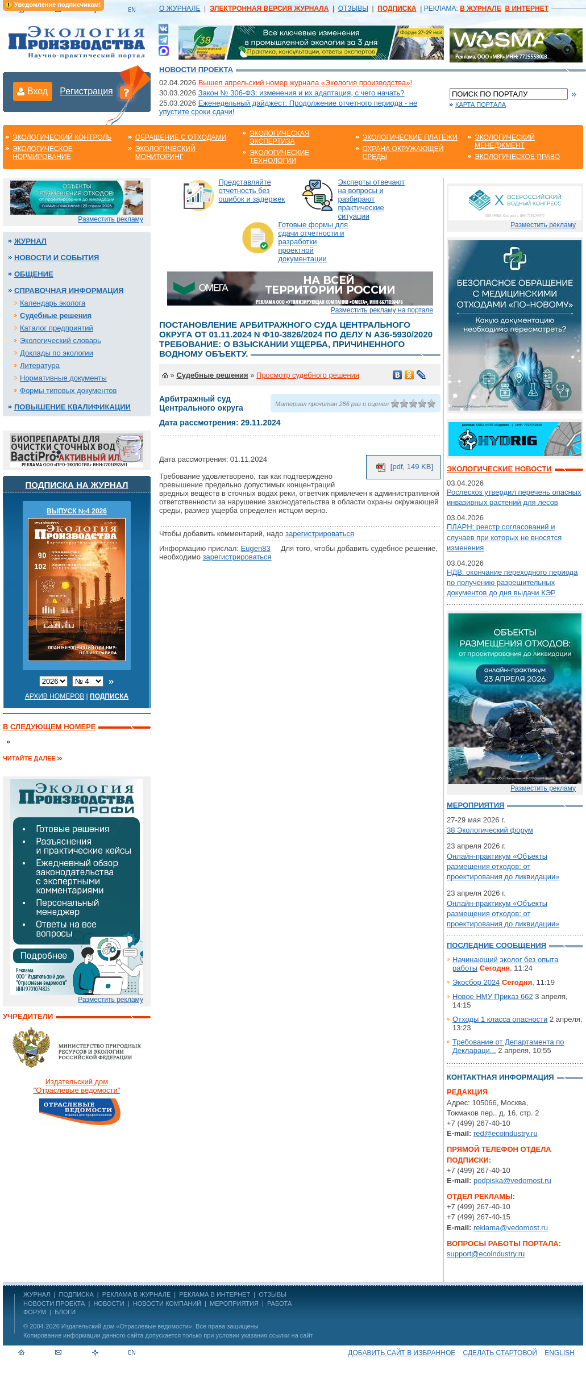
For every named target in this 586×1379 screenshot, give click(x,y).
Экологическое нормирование (43, 153)
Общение (33, 274)
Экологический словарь (60, 340)
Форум (34, 1312)
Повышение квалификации (72, 407)
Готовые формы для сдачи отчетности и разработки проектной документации (313, 241)
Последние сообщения (496, 945)
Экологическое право (517, 157)
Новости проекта (196, 69)
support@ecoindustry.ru (486, 1254)
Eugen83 (256, 548)
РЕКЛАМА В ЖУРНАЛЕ (136, 1294)
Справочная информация (69, 290)
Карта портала (480, 104)
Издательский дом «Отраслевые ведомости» (126, 1326)
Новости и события (56, 257)
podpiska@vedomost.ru (512, 1180)
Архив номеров (55, 696)
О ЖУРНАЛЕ (179, 8)
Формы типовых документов (68, 390)
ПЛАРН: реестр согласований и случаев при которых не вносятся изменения (504, 537)
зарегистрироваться (319, 533)
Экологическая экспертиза (279, 137)
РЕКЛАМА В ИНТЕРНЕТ (214, 1294)
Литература (40, 365)
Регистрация (86, 91)
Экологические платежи (410, 137)
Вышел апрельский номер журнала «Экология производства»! (305, 82)
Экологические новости (499, 469)
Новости (108, 1303)
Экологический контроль (62, 137)
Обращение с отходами (180, 137)
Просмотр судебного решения (307, 375)
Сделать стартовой (500, 1353)
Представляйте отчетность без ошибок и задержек (252, 190)
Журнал (30, 241)
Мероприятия (475, 805)
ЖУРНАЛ (36, 1294)
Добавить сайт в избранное (401, 1353)
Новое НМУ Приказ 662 (492, 996)
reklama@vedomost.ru (510, 1227)
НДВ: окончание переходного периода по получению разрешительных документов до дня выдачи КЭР (512, 582)
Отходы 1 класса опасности (499, 1019)
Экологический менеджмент (505, 141)
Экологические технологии (279, 157)
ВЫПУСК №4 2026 (77, 511)
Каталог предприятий (56, 328)
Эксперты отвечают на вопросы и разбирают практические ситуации (371, 199)
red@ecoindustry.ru (505, 1133)
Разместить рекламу (110, 219)
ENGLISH (560, 1353)
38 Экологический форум (490, 830)
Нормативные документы (63, 378)
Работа (279, 1303)
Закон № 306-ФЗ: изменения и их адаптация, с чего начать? (301, 93)
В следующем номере (49, 726)
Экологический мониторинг (165, 153)
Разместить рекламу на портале (382, 310)
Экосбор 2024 (476, 982)
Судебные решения (56, 315)
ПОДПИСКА (76, 1294)
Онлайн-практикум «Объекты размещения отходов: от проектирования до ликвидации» (503, 866)
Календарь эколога (52, 303)
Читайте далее (29, 758)
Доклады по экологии (56, 353)
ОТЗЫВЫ (353, 8)
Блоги (65, 1312)
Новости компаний (167, 1303)
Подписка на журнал (77, 485)
